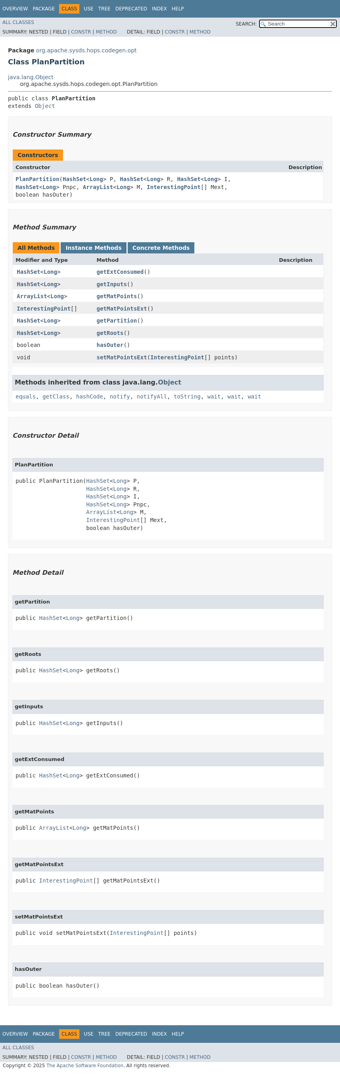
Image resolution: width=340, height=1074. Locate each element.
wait (214, 396)
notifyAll (151, 396)
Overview (15, 9)
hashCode (89, 396)
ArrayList (98, 187)
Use (88, 9)
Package (44, 9)
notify (120, 396)
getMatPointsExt (122, 308)
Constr (81, 32)
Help (178, 9)
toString (187, 396)
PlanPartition (37, 179)
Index (159, 9)
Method (106, 32)
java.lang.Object (30, 77)
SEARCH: (246, 24)
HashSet (74, 179)
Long (96, 179)
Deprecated (131, 9)
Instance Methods (93, 248)
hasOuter (110, 345)
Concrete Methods (161, 248)
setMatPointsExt (122, 357)
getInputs (112, 284)
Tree (104, 9)
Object (45, 106)
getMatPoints (117, 296)
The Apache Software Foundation (84, 1065)
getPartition (117, 320)
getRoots (110, 333)
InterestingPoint (174, 187)
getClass (55, 396)
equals (26, 396)
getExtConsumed (120, 272)
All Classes (18, 22)
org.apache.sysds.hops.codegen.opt (86, 50)
